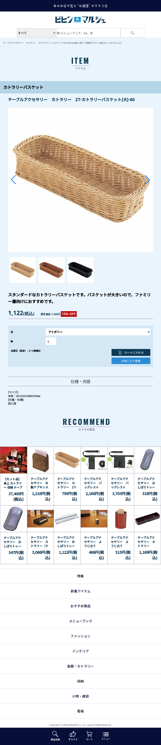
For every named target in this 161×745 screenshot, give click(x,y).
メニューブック (80, 620)
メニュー (105, 736)
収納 (80, 681)
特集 (80, 575)
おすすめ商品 (80, 605)
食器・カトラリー (80, 666)
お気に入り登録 (130, 361)
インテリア (80, 650)
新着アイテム (81, 590)
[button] (13, 179)
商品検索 (55, 736)
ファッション (80, 635)
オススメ (73, 736)
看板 (80, 710)
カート (89, 736)
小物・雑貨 (80, 696)
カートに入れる (131, 352)
